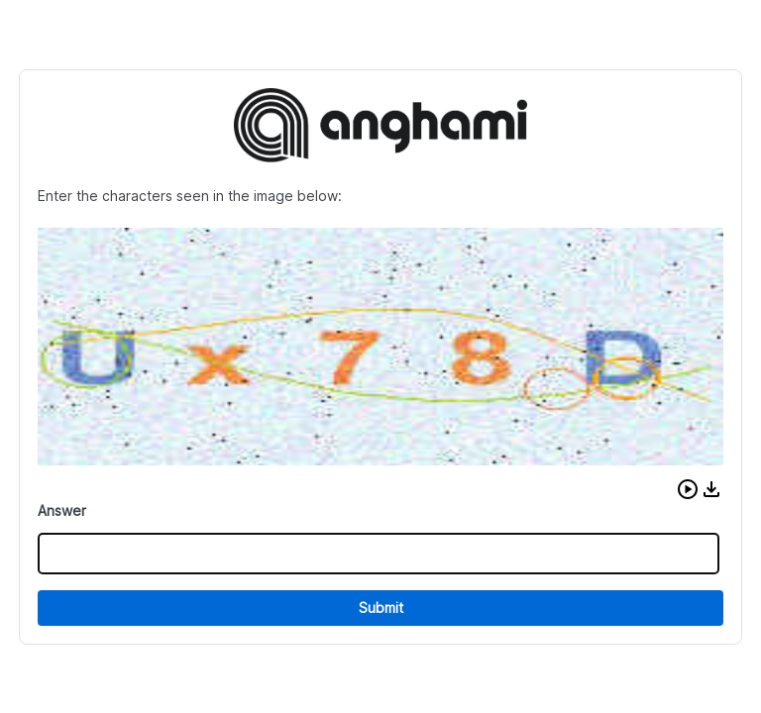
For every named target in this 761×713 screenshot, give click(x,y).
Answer (62, 510)
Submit (381, 607)
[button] (688, 489)
